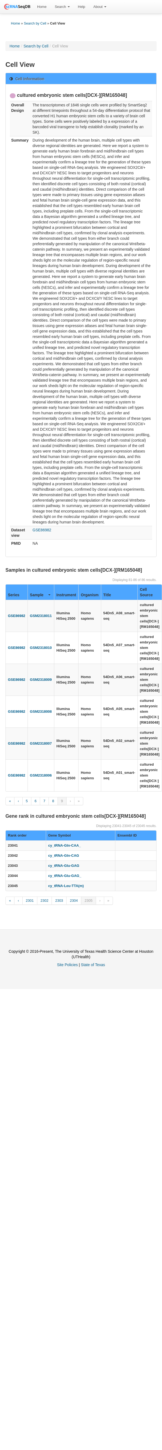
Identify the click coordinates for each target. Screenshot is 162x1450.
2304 (74, 900)
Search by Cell (35, 23)
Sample (40, 595)
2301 (30, 900)
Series (13, 595)
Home (42, 7)
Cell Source (146, 592)
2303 (59, 900)
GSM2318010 (41, 648)
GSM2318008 (41, 711)
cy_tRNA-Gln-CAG (63, 855)
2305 (88, 900)
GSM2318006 (41, 775)
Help (81, 7)
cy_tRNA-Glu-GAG (63, 866)
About (99, 7)
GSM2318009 (41, 680)
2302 (45, 900)
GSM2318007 (41, 743)
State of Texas (93, 965)
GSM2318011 (41, 616)
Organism (89, 595)
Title (107, 595)
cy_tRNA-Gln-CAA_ (64, 845)
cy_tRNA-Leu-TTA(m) (66, 886)
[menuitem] (42, 6)
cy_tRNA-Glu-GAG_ (64, 876)
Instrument (66, 595)
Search (62, 7)
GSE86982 (41, 530)
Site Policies (67, 965)
